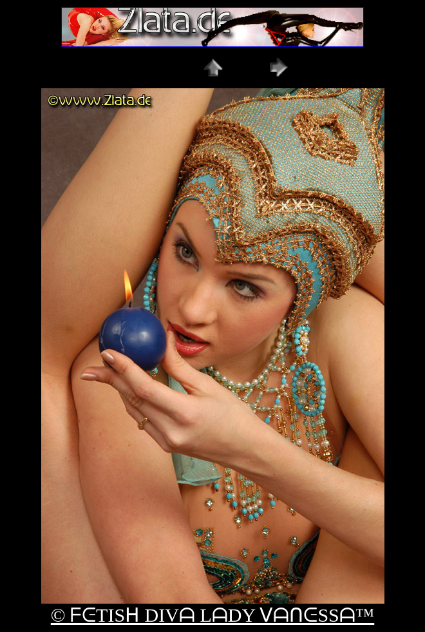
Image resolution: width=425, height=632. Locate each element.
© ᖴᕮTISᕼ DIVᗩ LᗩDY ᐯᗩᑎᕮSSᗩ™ (212, 615)
